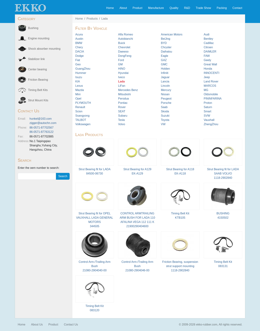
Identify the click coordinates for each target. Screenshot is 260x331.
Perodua (123, 98)
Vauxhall (209, 119)
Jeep (207, 77)
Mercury (166, 90)
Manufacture (156, 7)
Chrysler (166, 47)
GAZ (164, 60)
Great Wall (210, 64)
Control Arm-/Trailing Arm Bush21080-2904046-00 (137, 266)
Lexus (79, 85)
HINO (121, 68)
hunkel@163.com (40, 118)
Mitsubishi (124, 94)
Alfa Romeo (125, 34)
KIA (77, 81)
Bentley (208, 38)
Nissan (165, 94)
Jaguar (165, 77)
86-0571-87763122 (41, 131)
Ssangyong (82, 115)
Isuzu (78, 77)
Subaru (122, 115)
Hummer (80, 72)
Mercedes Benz (128, 90)
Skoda (165, 111)
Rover (122, 107)
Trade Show (203, 7)
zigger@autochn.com (42, 122)
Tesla (121, 119)
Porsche (166, 102)
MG (206, 90)
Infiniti (164, 72)
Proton (208, 102)
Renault (80, 107)
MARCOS (210, 85)
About (123, 7)
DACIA (79, 51)
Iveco (121, 77)
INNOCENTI (211, 72)
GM (120, 64)
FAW (207, 55)
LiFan (121, 85)
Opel (78, 98)
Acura (79, 34)
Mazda (79, 90)
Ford (121, 60)
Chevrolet (124, 47)
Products (92, 18)
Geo (78, 64)
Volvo (121, 124)
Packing (222, 7)
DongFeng (124, 55)
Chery (79, 47)
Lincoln (165, 85)
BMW (78, 43)
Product (137, 7)
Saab (164, 107)
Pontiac (123, 102)
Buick (121, 43)
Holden (165, 68)
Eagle (164, 55)
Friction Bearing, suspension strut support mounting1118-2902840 (180, 266)
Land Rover (211, 81)
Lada (104, 18)
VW (163, 124)
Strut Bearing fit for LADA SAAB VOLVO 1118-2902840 (223, 173)
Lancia (165, 81)
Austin (79, 38)
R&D (187, 7)
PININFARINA (212, 98)
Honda (208, 68)
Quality (174, 7)
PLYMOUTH (83, 102)
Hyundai (123, 72)
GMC (164, 64)
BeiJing (165, 38)
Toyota (165, 119)
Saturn (208, 107)
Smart (207, 111)
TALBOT (80, 119)
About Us (37, 324)
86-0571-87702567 (41, 127)
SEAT (121, 111)
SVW (207, 115)
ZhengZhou (211, 124)
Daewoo (123, 51)
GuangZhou (82, 68)
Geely (207, 60)
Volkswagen (82, 124)
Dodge (79, 55)
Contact (237, 7)
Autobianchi (125, 38)
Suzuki (165, 115)
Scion (78, 111)
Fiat (77, 60)
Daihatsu (166, 51)
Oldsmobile (211, 94)
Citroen (208, 47)
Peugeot (166, 98)
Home (110, 7)
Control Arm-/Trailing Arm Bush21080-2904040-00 (94, 266)
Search (62, 176)
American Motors (171, 34)
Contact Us (71, 324)
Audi (206, 34)
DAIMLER (210, 51)
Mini (77, 94)
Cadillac (209, 43)
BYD (164, 43)
